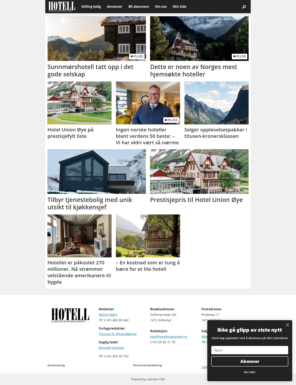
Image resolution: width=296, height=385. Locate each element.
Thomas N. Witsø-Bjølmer (118, 334)
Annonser (114, 6)
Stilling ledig (91, 6)
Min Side (179, 6)
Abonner (249, 361)
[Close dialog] (287, 325)
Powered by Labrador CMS (148, 379)
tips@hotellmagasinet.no (168, 336)
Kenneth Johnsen (111, 347)
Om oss (161, 6)
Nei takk (250, 372)
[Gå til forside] (61, 7)
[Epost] (249, 350)
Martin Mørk (108, 314)
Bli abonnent (138, 6)
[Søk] (244, 6)
